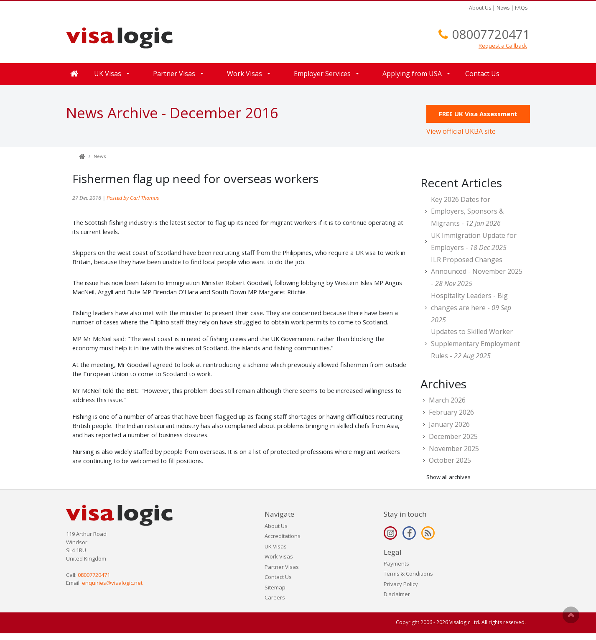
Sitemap (275, 587)
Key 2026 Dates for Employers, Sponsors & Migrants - (467, 211)
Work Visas (244, 73)
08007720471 (491, 34)
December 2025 (453, 436)
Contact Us (482, 73)
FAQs (521, 7)
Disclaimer (397, 594)
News (503, 7)
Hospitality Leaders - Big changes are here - (471, 307)
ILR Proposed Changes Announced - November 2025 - (476, 271)
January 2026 (449, 424)
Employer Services (322, 73)
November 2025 (454, 448)
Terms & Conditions (408, 573)
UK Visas (107, 73)
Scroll (571, 615)
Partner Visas (174, 73)
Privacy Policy (401, 584)
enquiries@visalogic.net (112, 582)
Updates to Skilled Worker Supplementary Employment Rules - (475, 343)
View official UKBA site (461, 131)
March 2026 (447, 400)
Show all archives (448, 477)
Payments (396, 563)
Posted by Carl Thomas (133, 197)
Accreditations (283, 536)
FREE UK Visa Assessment (478, 114)
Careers (275, 597)
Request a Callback (503, 45)
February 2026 (451, 412)
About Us (480, 7)
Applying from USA (412, 73)
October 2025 (450, 460)
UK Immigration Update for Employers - (474, 241)
